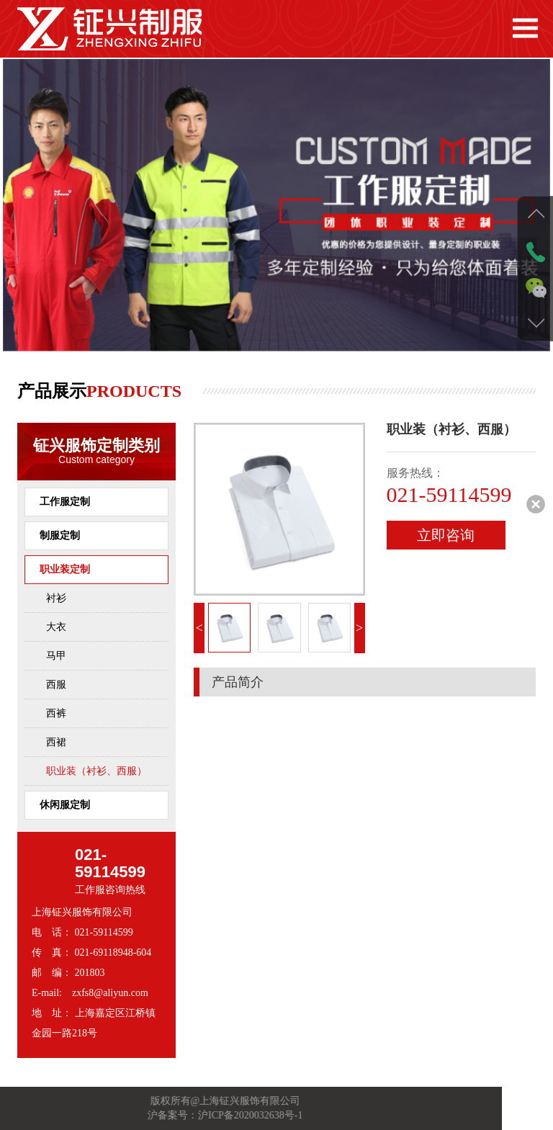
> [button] (359, 628)
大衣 (56, 627)
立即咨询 (446, 535)
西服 (56, 684)
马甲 (56, 655)
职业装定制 (65, 569)
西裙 (56, 742)
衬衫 (56, 598)
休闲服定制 (65, 804)
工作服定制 (65, 501)
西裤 (56, 713)
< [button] (198, 628)
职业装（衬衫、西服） (96, 771)
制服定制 (60, 535)
